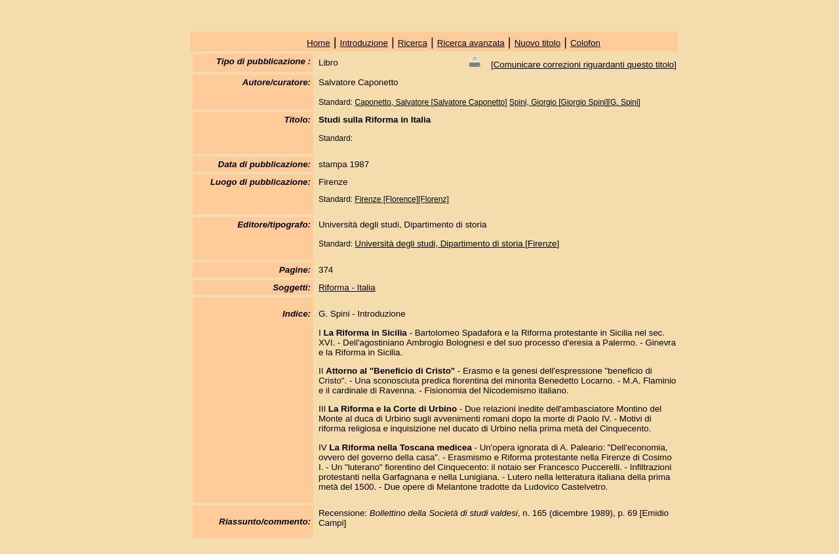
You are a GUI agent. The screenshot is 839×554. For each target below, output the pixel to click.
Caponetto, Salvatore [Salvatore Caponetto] (431, 102)
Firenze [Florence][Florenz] (401, 199)
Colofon (585, 43)
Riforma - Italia (347, 287)
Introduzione (364, 43)
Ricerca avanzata (471, 43)
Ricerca (412, 43)
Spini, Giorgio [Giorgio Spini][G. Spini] (574, 102)
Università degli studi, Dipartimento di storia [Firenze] (457, 243)
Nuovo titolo (537, 43)
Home (318, 43)
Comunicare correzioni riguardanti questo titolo (584, 64)
